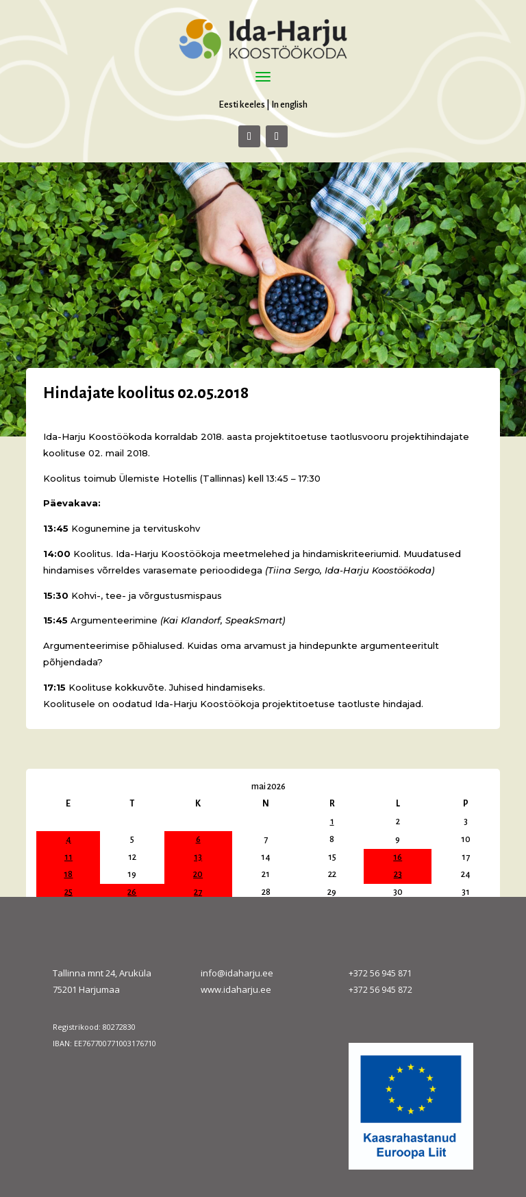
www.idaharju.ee (236, 989)
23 (398, 874)
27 (198, 892)
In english (289, 104)
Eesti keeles (241, 104)
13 (198, 857)
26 (131, 892)
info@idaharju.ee (237, 973)
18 (68, 874)
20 (198, 874)
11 (68, 857)
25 (68, 892)
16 (397, 857)
